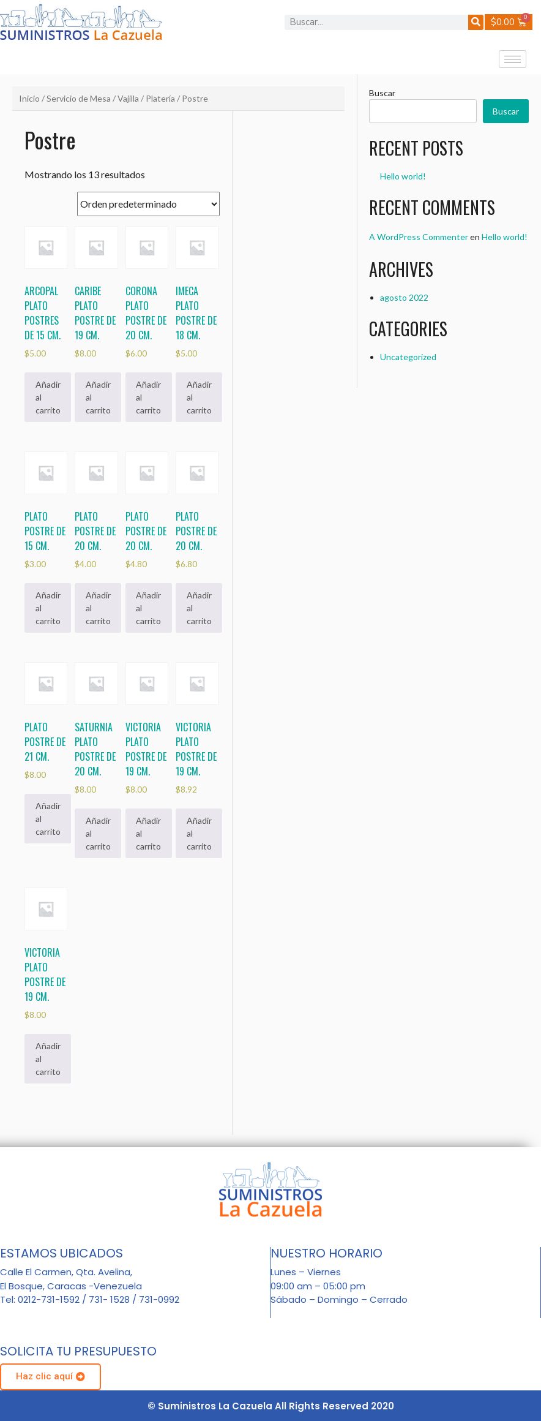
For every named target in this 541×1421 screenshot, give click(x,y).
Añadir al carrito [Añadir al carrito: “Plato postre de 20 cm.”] (98, 608)
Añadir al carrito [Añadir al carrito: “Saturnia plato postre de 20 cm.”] (98, 833)
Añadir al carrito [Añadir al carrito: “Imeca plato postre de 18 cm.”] (199, 397)
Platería (160, 98)
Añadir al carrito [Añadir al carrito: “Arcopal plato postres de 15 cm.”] (48, 397)
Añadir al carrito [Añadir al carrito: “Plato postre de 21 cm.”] (48, 819)
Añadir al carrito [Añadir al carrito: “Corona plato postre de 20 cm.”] (148, 397)
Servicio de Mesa (79, 98)
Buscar (382, 93)
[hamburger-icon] (512, 59)
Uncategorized (408, 357)
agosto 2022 (404, 297)
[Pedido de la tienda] (148, 204)
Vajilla (128, 98)
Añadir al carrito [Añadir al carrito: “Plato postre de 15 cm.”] (48, 608)
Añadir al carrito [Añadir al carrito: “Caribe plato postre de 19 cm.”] (98, 397)
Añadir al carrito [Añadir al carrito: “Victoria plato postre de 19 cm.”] (148, 833)
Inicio (29, 98)
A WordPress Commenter (418, 237)
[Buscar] (475, 22)
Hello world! (403, 176)
